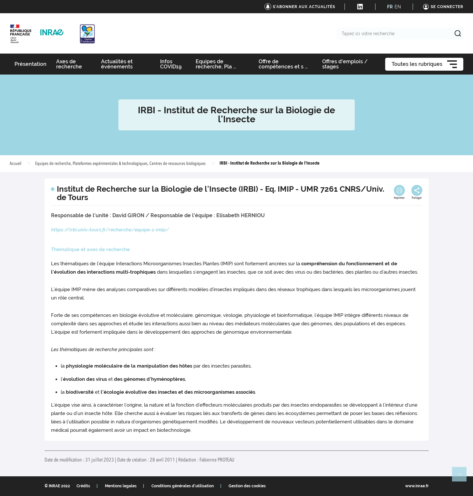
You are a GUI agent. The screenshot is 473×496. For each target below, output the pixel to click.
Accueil (15, 163)
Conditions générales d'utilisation (182, 486)
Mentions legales (121, 486)
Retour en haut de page (462, 476)
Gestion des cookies (247, 486)
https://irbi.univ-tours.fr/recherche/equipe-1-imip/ (110, 230)
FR (390, 6)
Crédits (83, 486)
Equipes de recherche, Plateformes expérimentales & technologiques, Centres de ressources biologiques (120, 163)
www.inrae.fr (417, 486)
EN (398, 6)
